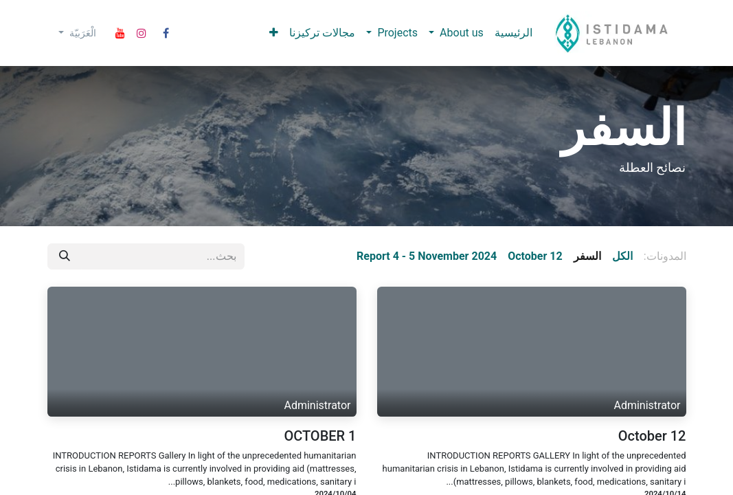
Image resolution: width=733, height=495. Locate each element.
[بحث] (64, 256)
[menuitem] (513, 33)
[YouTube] (120, 33)
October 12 (652, 436)
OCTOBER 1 (320, 436)
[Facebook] (166, 33)
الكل (622, 256)
